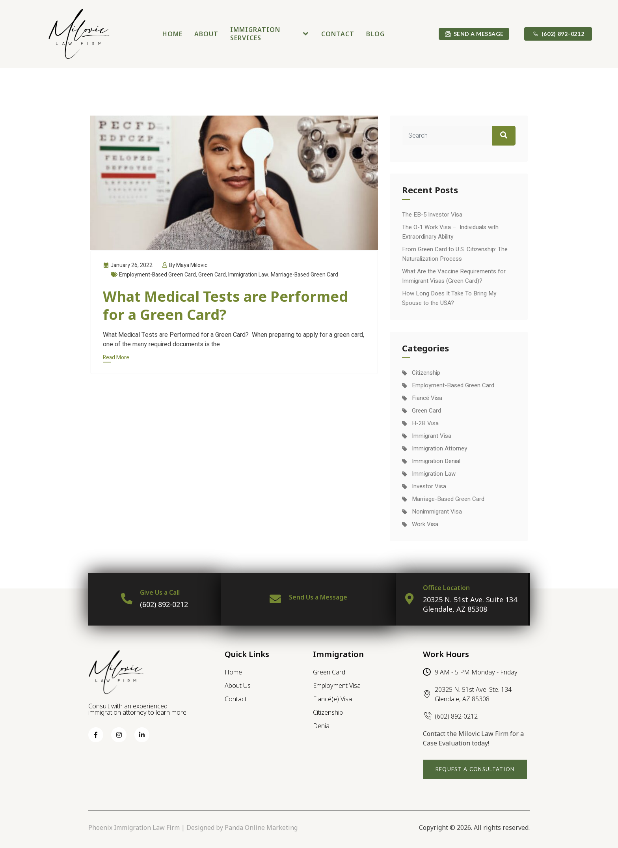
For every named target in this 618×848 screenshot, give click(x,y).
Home (172, 34)
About (206, 34)
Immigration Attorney (439, 448)
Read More (116, 357)
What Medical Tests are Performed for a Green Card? (225, 305)
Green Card (212, 275)
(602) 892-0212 (164, 604)
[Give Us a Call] (126, 599)
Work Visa (425, 524)
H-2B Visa (425, 423)
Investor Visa (429, 486)
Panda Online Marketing (261, 827)
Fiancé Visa (427, 398)
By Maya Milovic (184, 265)
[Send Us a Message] (275, 599)
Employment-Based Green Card (157, 275)
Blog (375, 34)
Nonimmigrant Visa (437, 511)
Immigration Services (269, 33)
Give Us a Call (160, 592)
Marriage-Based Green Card (304, 275)
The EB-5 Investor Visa (432, 214)
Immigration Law (248, 275)
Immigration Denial (436, 461)
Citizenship (426, 372)
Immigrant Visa (431, 435)
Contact (337, 34)
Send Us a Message (318, 597)
